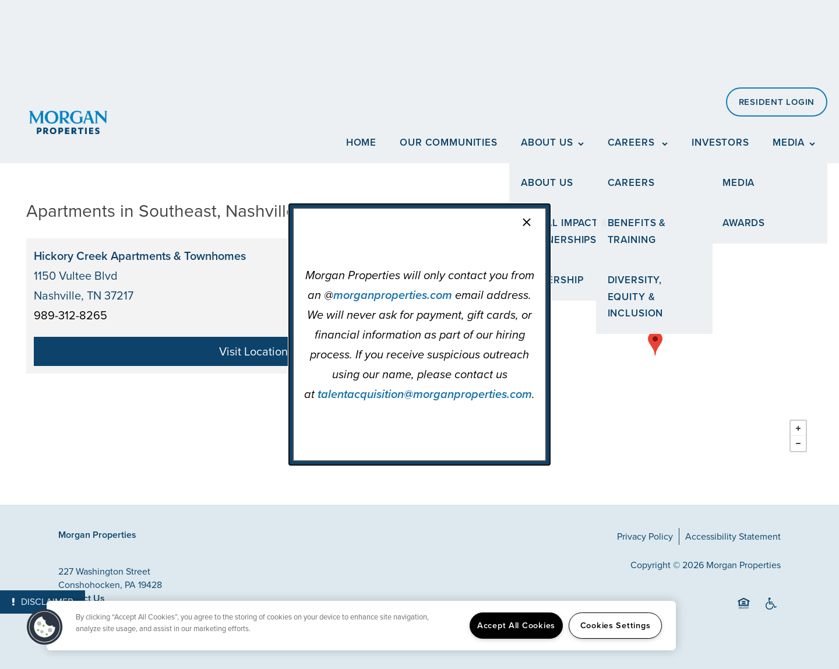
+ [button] (798, 428)
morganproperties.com (392, 295)
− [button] (798, 443)
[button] (45, 627)
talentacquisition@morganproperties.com (425, 394)
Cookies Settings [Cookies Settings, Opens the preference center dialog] (615, 625)
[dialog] (419, 334)
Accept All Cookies (516, 625)
